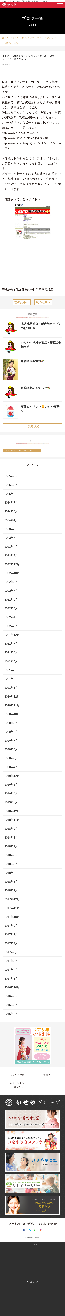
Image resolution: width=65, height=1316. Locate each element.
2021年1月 (11, 687)
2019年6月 (11, 784)
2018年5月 (11, 864)
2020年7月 (11, 740)
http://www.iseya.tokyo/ (16, 143)
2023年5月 (11, 537)
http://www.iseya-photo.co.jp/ (20, 138)
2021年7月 (11, 643)
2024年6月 (11, 511)
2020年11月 (12, 705)
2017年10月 (12, 916)
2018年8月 (11, 837)
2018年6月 (11, 855)
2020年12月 (12, 696)
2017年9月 (11, 925)
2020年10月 (12, 714)
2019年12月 (12, 775)
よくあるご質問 (18, 1075)
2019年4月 (11, 793)
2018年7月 (11, 846)
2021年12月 (12, 634)
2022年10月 (12, 573)
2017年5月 (11, 960)
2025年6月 (11, 476)
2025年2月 (11, 493)
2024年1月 (11, 520)
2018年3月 (11, 881)
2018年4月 (11, 872)
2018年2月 (11, 890)
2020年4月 (11, 767)
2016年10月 (12, 987)
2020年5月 (11, 758)
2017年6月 (11, 952)
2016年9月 (11, 996)
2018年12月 (12, 811)
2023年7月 (11, 529)
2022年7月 (11, 590)
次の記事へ (43, 302)
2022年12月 (12, 564)
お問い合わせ (48, 1223)
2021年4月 (11, 661)
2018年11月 (12, 819)
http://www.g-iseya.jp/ (15, 132)
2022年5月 (11, 608)
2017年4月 (11, 969)
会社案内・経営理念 (21, 1223)
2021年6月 (11, 652)
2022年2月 (11, 626)
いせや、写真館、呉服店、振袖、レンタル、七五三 (22, 450)
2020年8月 (11, 731)
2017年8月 (11, 934)
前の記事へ (21, 302)
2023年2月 (11, 555)
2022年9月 (11, 581)
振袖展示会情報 (32, 361)
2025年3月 (11, 485)
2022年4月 (11, 617)
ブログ (46, 1075)
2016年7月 (11, 1005)
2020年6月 (11, 749)
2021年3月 (11, 670)
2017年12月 (12, 899)
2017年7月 (11, 943)
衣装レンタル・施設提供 (18, 1085)
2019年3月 (11, 802)
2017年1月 (11, 978)
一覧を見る (32, 426)
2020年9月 (11, 723)
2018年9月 (11, 828)
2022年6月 (11, 599)
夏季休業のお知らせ (35, 388)
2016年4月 (11, 1013)
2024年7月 (11, 502)
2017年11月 (12, 908)
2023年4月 (11, 546)
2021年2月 (11, 678)
